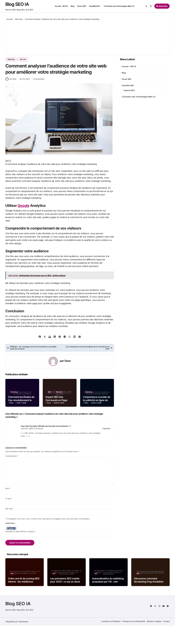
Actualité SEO (95, 6)
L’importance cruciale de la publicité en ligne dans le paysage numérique (96, 409)
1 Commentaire (38, 88)
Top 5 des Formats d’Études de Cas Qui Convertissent (44, 435)
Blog (72, 6)
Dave (68, 370)
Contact (166, 631)
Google (23, 215)
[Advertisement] (87, 37)
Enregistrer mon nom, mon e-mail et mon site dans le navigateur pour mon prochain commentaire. (48, 528)
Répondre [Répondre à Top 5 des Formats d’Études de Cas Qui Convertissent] (106, 438)
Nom (8, 498)
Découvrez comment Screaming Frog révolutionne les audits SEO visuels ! (150, 591)
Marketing (11, 59)
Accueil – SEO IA (61, 6)
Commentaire (11, 465)
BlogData (10, 631)
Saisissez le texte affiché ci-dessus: (20, 541)
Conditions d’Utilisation (111, 631)
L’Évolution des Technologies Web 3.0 (119, 6)
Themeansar (23, 631)
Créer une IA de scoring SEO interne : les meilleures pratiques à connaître (24, 591)
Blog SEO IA (17, 4)
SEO (49, 401)
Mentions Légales (154, 631)
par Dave (10, 88)
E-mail (8, 508)
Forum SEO (81, 6)
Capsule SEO (129, 90)
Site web (23, 59)
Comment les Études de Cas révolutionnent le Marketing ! (21, 409)
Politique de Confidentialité (133, 631)
